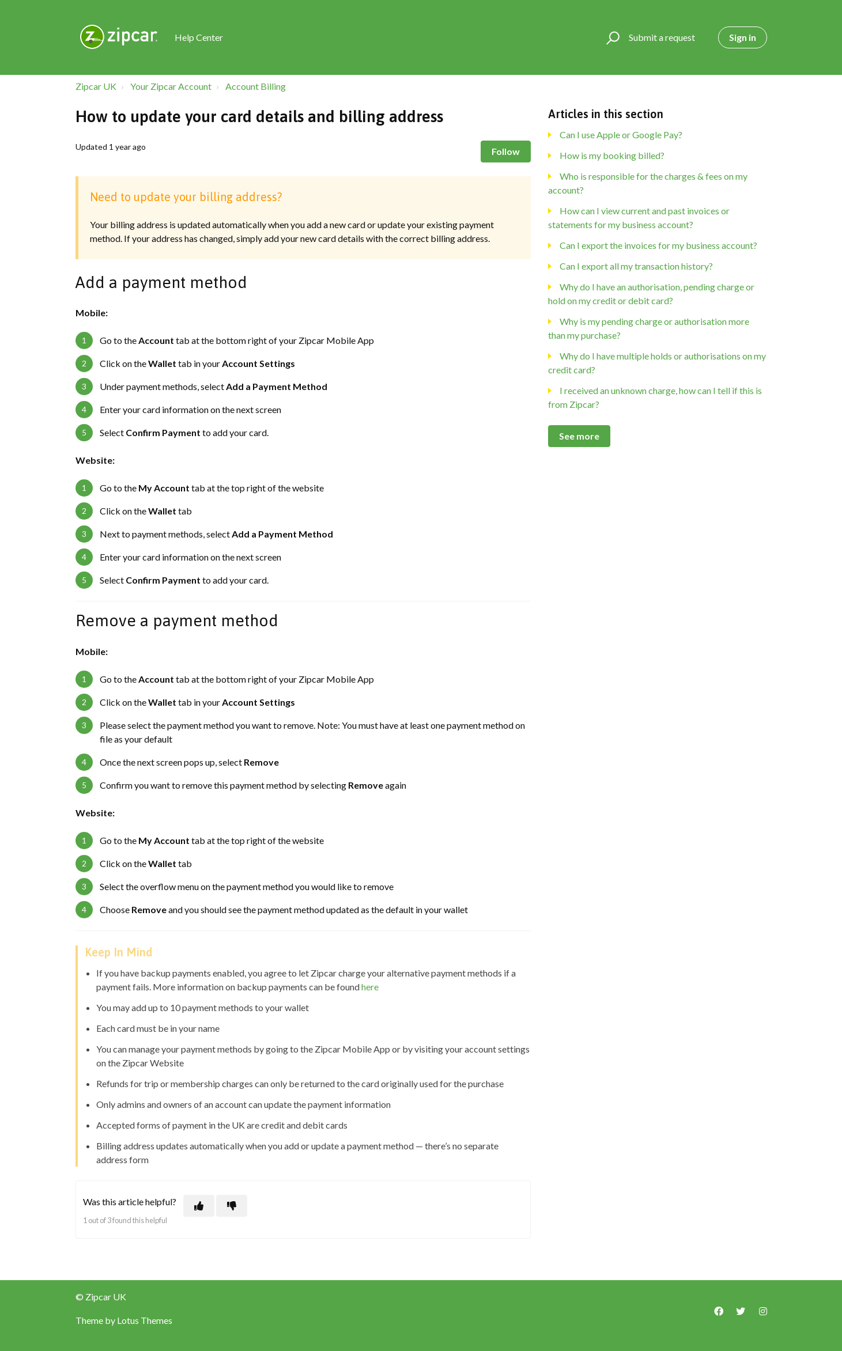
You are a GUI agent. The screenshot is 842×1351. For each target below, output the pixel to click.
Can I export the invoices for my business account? (658, 245)
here (370, 986)
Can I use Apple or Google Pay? (621, 134)
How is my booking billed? (612, 155)
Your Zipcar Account (171, 86)
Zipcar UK (95, 86)
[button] (611, 37)
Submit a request (662, 37)
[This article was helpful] (198, 1206)
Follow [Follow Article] (506, 151)
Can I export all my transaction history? (636, 265)
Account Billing (255, 86)
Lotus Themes (144, 1320)
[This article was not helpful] (231, 1206)
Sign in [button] (742, 37)
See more (579, 435)
